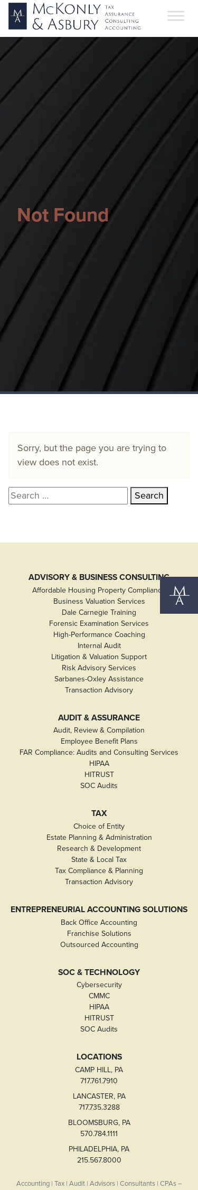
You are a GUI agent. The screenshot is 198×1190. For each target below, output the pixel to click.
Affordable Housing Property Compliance (99, 590)
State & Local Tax (99, 859)
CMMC (99, 995)
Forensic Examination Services (99, 623)
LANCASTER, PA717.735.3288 (99, 1102)
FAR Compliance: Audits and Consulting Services (99, 752)
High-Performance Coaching (99, 634)
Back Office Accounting (99, 922)
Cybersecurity (99, 984)
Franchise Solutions (99, 933)
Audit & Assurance (99, 718)
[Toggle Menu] (175, 16)
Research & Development (99, 848)
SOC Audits (99, 785)
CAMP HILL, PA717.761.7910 (99, 1075)
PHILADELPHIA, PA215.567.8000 (99, 1155)
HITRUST (99, 774)
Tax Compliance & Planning (99, 870)
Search (149, 495)
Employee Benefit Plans (99, 741)
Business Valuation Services (99, 601)
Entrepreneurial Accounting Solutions (99, 909)
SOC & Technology (99, 972)
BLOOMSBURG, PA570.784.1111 (99, 1128)
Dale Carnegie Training (99, 612)
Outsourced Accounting (99, 944)
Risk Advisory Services (99, 667)
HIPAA (99, 763)
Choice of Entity (99, 826)
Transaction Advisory (99, 690)
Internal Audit (99, 645)
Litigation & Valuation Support (99, 656)
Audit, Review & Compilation (99, 730)
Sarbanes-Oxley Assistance (99, 679)
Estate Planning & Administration (99, 837)
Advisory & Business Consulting (99, 577)
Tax (99, 813)
